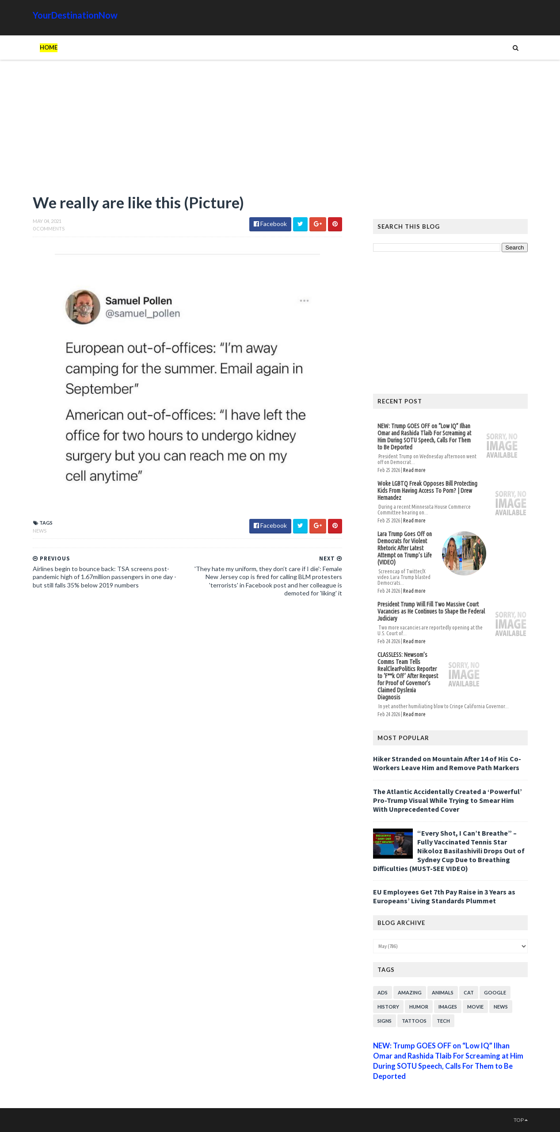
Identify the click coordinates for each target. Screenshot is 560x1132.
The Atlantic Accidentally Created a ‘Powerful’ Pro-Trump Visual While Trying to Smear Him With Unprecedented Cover (447, 800)
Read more (414, 470)
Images (447, 1006)
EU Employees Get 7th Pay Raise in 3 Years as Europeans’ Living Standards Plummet (444, 896)
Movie (475, 1006)
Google (495, 992)
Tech (443, 1021)
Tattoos (414, 1021)
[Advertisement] (187, 130)
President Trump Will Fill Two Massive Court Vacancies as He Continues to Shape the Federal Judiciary (431, 611)
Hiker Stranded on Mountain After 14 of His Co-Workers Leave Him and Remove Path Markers (447, 763)
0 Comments (49, 228)
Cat (469, 992)
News (39, 530)
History (388, 1006)
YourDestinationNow (75, 15)
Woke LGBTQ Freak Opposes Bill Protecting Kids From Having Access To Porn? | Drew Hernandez (427, 490)
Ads (382, 992)
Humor (418, 1006)
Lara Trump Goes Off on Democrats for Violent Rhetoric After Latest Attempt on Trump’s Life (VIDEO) (404, 548)
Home (48, 47)
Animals (442, 992)
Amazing (410, 992)
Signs (384, 1021)
